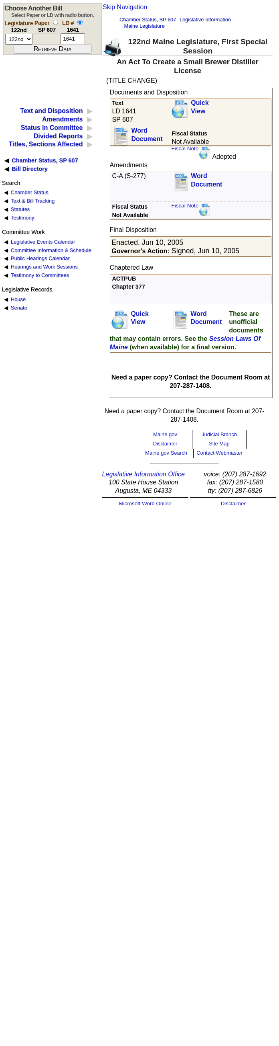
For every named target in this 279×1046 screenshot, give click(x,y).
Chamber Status (30, 192)
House (18, 299)
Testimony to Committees (40, 275)
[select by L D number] (80, 22)
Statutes (20, 209)
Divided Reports (58, 136)
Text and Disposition (51, 110)
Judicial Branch (219, 434)
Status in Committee (52, 127)
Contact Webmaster (219, 453)
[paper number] (47, 38)
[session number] (18, 39)
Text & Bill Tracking (33, 201)
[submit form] (52, 49)
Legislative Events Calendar (43, 242)
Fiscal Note (184, 149)
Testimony (22, 218)
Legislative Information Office (143, 474)
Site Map (219, 444)
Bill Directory (30, 169)
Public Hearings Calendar (40, 258)
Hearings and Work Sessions (44, 267)
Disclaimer (165, 444)
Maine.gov (165, 434)
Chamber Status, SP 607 (147, 19)
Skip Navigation (125, 7)
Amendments (62, 119)
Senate (19, 308)
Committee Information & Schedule (51, 250)
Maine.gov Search (166, 453)
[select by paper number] (55, 22)
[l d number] (73, 38)
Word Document (146, 134)
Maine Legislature (144, 26)
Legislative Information (205, 19)
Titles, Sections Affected (45, 144)
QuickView (199, 107)
